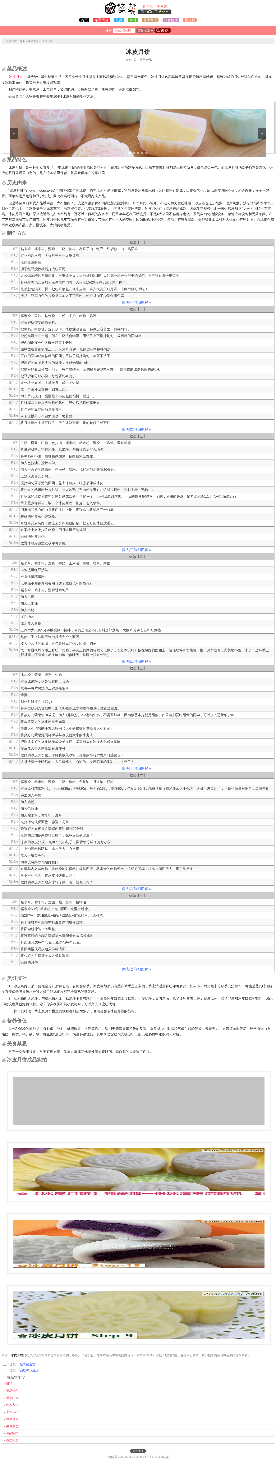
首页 (84, 20)
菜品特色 (12, 1390)
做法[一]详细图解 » (136, 302)
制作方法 (12, 1404)
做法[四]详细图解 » (136, 661)
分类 (119, 20)
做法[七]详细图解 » (136, 969)
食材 (132, 20)
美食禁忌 (12, 1426)
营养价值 (12, 1419)
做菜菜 (113, 1456)
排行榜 (190, 20)
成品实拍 (12, 1433)
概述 (9, 1383)
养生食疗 (150, 20)
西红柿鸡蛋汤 (29, 1370)
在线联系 (163, 1456)
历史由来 (12, 1397)
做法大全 (12, 1440)
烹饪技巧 (12, 1412)
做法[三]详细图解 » (136, 550)
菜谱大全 (101, 20)
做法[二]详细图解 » (136, 429)
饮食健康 (171, 20)
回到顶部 (138, 1451)
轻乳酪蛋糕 (27, 1364)
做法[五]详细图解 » (136, 768)
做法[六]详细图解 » (136, 889)
